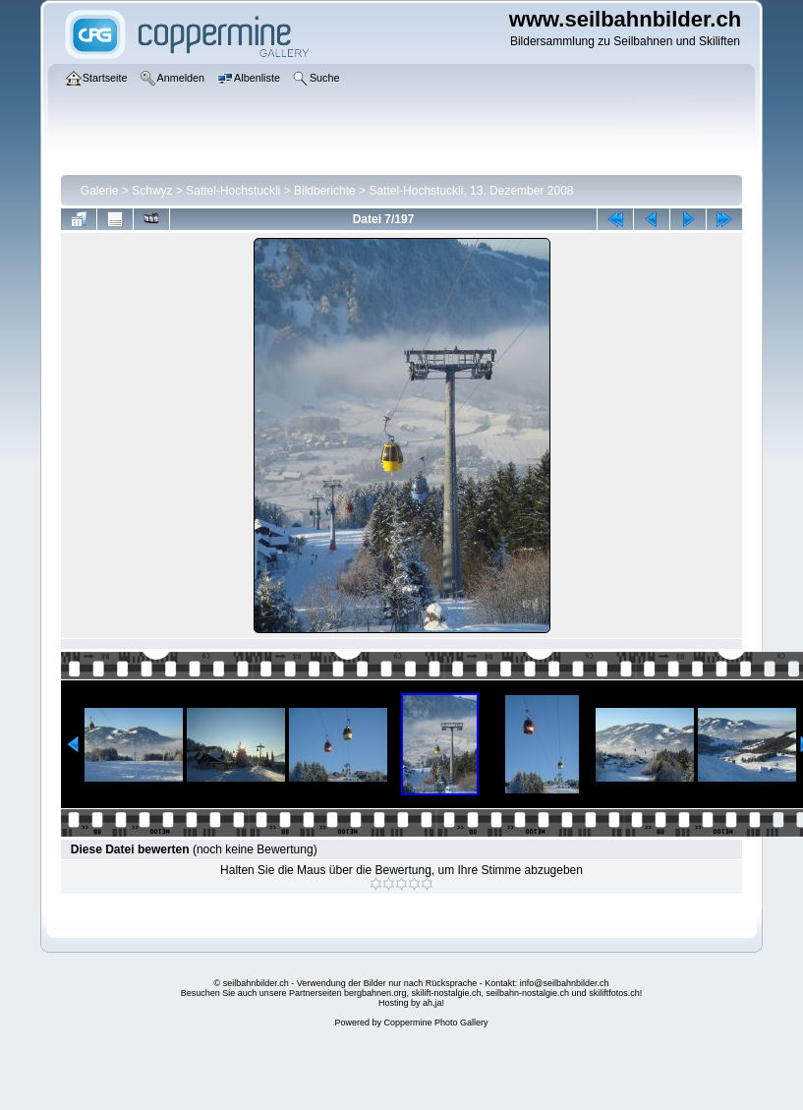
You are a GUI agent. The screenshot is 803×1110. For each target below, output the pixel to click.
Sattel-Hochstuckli (233, 191)
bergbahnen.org (375, 993)
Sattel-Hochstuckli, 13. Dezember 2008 (471, 191)
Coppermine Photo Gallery (435, 1022)
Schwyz (152, 191)
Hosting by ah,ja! (411, 1003)
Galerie (100, 191)
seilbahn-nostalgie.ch (528, 993)
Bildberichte (325, 191)
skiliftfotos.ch (614, 993)
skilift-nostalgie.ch (447, 993)
